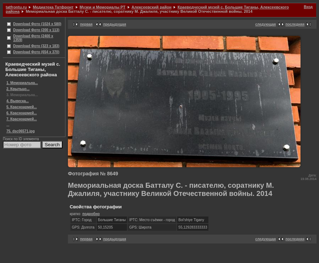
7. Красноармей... (21, 119)
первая (86, 24)
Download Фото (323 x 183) (36, 46)
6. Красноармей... (21, 113)
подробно (91, 214)
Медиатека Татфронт (53, 7)
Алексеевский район (151, 7)
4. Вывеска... (17, 101)
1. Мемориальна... (22, 83)
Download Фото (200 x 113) (36, 30)
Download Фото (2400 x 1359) (33, 38)
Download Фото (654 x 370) (36, 52)
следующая (265, 24)
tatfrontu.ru (16, 7)
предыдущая (114, 24)
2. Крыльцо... (18, 89)
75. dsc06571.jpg (20, 131)
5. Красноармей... (21, 107)
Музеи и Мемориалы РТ (103, 7)
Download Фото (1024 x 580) (37, 24)
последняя (295, 24)
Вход (308, 7)
